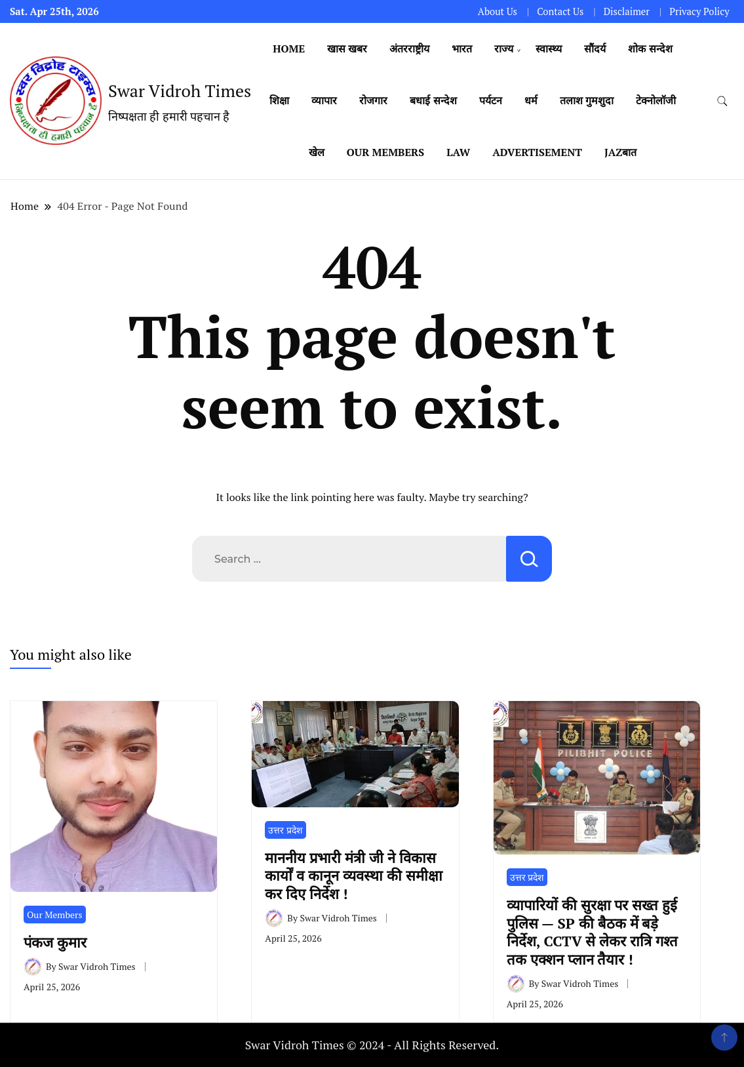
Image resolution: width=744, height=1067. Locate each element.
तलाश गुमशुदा (587, 100)
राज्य (503, 48)
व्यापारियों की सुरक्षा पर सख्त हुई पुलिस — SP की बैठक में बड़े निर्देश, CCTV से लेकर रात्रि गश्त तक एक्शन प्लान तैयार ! (592, 931)
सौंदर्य (595, 48)
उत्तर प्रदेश (285, 830)
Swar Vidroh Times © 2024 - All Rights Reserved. (372, 1045)
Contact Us (560, 11)
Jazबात (620, 152)
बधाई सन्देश (433, 100)
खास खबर (347, 48)
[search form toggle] (722, 101)
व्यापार (324, 100)
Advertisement (537, 152)
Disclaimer (627, 11)
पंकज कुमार (59, 942)
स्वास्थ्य (549, 48)
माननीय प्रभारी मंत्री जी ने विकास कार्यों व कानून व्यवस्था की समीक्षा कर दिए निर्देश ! (353, 875)
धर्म (531, 100)
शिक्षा (279, 100)
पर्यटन (490, 100)
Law (458, 152)
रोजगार (373, 100)
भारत (462, 48)
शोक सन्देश (650, 48)
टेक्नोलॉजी (656, 100)
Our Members (386, 152)
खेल (316, 152)
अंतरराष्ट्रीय (409, 48)
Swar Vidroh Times (179, 90)
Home (289, 48)
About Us (497, 11)
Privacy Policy (699, 11)
